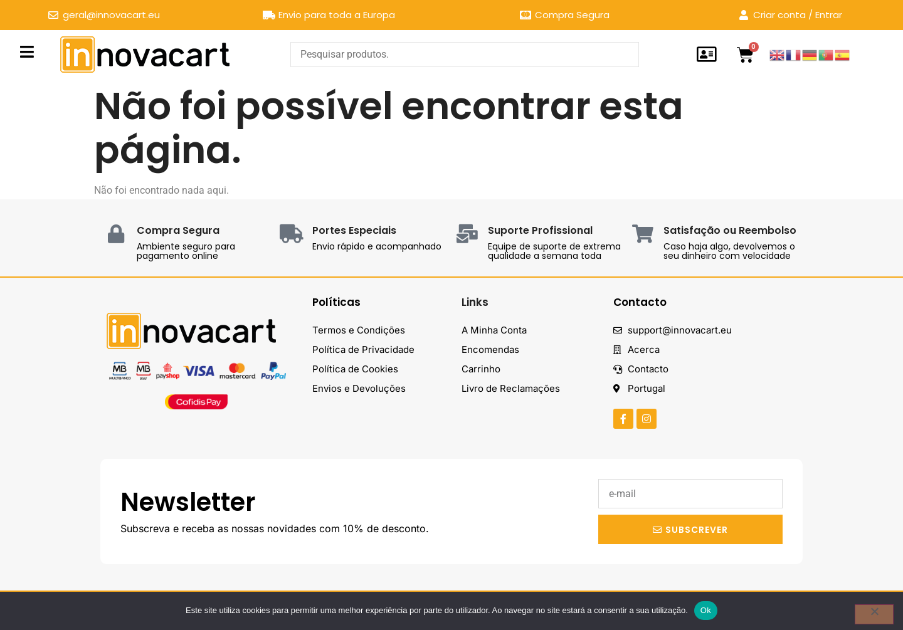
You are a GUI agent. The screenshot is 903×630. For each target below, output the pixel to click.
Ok (705, 610)
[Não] (874, 614)
